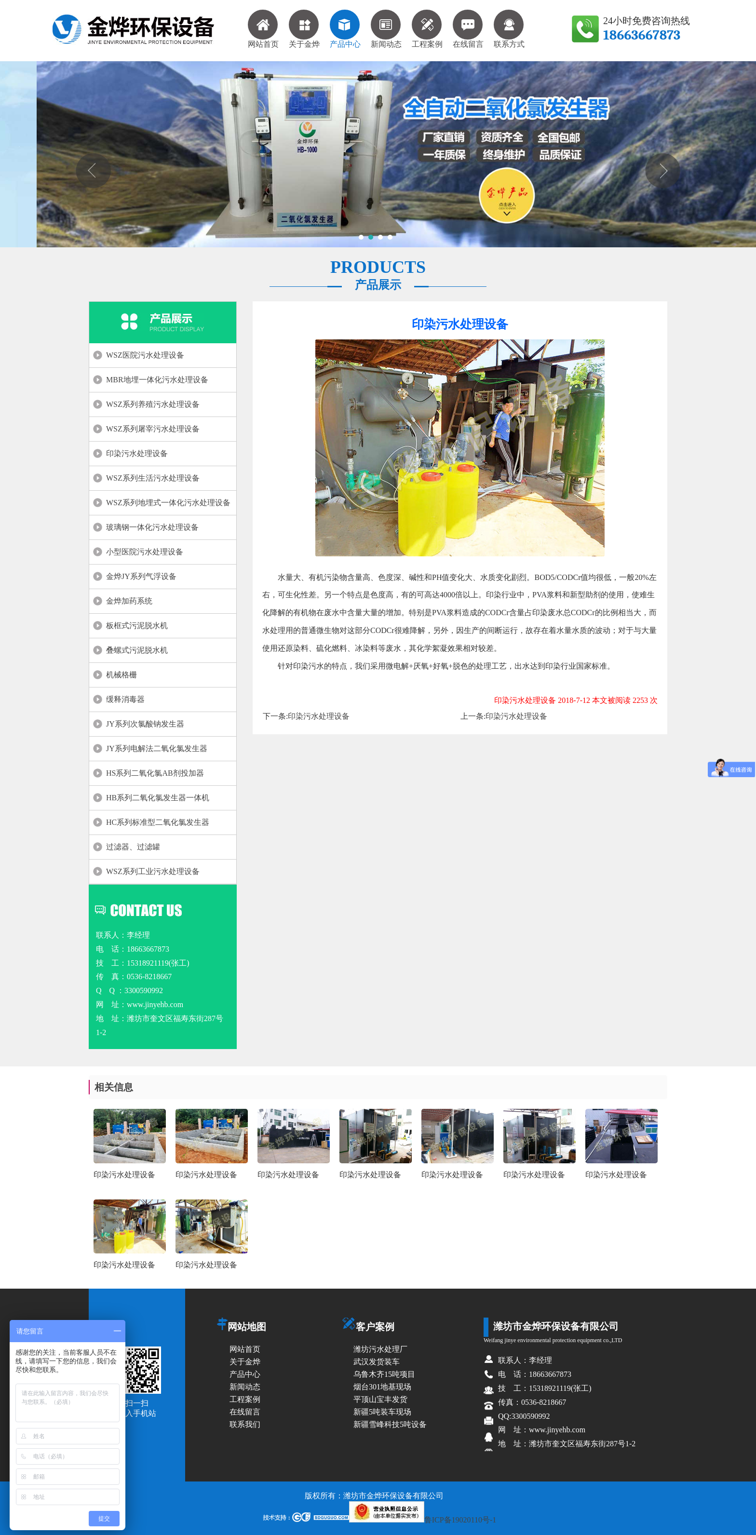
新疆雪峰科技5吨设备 (390, 1424)
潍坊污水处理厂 (380, 1349)
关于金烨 (304, 29)
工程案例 (427, 29)
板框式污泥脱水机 (137, 625)
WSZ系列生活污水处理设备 (153, 478)
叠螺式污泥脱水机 (137, 650)
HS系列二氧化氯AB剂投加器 (155, 773)
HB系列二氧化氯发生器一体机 (157, 798)
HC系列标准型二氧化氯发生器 (157, 822)
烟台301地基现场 (382, 1387)
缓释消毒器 (125, 699)
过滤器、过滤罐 (133, 847)
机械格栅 (121, 675)
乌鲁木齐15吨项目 (384, 1374)
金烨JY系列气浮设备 (141, 576)
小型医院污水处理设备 (144, 552)
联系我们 (245, 1424)
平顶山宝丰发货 (380, 1399)
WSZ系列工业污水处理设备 (153, 871)
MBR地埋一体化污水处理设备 (157, 380)
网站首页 (263, 29)
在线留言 (468, 29)
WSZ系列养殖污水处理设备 (153, 404)
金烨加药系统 (129, 601)
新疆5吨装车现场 (382, 1412)
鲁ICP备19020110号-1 (423, 1520)
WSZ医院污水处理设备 (145, 355)
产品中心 (345, 29)
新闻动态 (386, 29)
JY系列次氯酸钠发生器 (145, 724)
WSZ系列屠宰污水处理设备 (153, 429)
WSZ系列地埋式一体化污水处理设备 (168, 502)
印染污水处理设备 (137, 453)
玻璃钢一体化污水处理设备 (152, 527)
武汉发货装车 (376, 1362)
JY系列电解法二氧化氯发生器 (156, 748)
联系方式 (509, 29)
